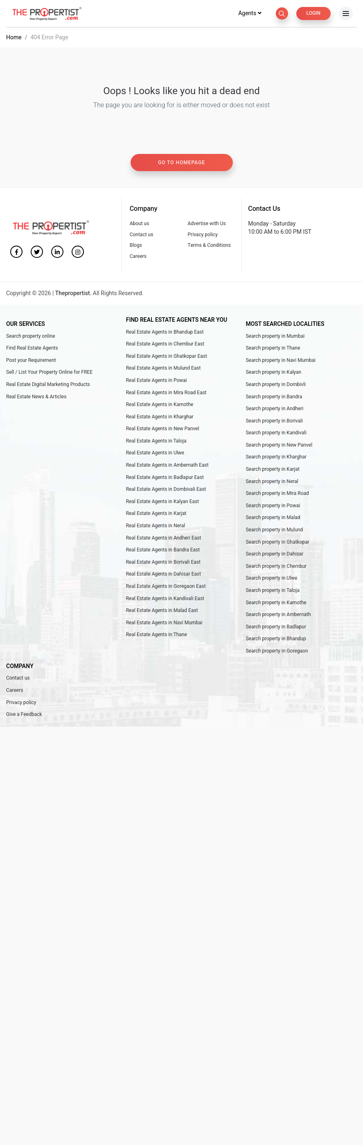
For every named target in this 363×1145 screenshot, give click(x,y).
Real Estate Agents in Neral (155, 526)
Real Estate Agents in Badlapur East (165, 478)
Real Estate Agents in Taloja (156, 441)
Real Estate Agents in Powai (156, 381)
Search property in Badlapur (276, 627)
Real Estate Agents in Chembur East (165, 344)
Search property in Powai (273, 506)
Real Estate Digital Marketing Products (48, 385)
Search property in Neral (272, 482)
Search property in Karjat (273, 470)
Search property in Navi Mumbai (281, 361)
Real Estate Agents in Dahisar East (163, 574)
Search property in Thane (273, 348)
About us (139, 224)
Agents (250, 14)
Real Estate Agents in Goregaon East (166, 587)
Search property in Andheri (274, 409)
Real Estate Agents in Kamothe (160, 405)
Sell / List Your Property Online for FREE (49, 373)
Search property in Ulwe (271, 579)
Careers (138, 257)
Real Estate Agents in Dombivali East (166, 490)
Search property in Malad (273, 518)
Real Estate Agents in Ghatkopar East (166, 357)
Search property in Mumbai (275, 337)
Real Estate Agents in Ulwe (155, 453)
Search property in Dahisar (274, 554)
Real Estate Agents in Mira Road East (166, 393)
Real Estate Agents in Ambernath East (167, 466)
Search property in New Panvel (279, 445)
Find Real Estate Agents (32, 348)
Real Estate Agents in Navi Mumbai (164, 623)
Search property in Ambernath (278, 615)
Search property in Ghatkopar (277, 543)
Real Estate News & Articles (36, 397)
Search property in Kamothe (276, 603)
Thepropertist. (73, 294)
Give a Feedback (24, 715)
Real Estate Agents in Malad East (162, 611)
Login (313, 14)
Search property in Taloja (273, 591)
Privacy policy (202, 235)
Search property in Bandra (274, 397)
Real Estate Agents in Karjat (156, 514)
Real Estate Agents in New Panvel (162, 429)
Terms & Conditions (208, 246)
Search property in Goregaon (277, 651)
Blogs (136, 246)
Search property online (30, 337)
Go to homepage (181, 163)
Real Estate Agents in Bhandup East (165, 332)
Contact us (141, 235)
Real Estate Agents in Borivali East (163, 563)
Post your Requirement (31, 361)
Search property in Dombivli (276, 385)
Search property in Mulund (274, 530)
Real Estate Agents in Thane (156, 635)
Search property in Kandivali (276, 433)
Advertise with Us (206, 224)
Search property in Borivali (274, 421)
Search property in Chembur (276, 567)
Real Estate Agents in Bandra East (163, 550)
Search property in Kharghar (276, 457)
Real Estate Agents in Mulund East (163, 369)
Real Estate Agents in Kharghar (160, 417)
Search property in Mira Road (277, 494)
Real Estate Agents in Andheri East (163, 538)
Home (14, 38)
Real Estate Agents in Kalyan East (162, 502)
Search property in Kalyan (273, 373)
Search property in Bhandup (276, 639)
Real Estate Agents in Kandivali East (165, 599)
